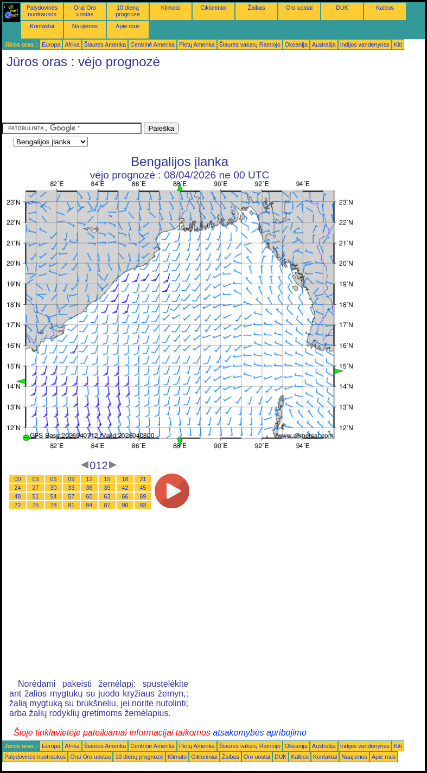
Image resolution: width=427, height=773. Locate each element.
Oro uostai (299, 7)
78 (53, 505)
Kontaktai (42, 26)
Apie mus (127, 26)
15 (107, 479)
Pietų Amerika (197, 44)
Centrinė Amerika (152, 44)
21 (143, 479)
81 (71, 505)
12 (89, 479)
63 (107, 496)
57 (71, 496)
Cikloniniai (213, 7)
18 (125, 479)
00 (18, 479)
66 (125, 496)
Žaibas (256, 7)
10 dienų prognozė (127, 10)
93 (143, 505)
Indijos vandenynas (365, 44)
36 (89, 487)
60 (89, 496)
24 (18, 487)
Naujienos (85, 26)
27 (36, 487)
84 (89, 505)
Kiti (398, 44)
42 (125, 487)
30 (53, 487)
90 (125, 505)
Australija (324, 44)
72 (18, 505)
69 (143, 496)
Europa (51, 44)
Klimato (171, 7)
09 (71, 479)
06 (53, 479)
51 (36, 496)
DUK (342, 7)
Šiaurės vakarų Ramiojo (250, 44)
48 (18, 496)
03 (36, 479)
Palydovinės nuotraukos (42, 10)
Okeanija (296, 44)
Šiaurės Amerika (105, 44)
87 (107, 505)
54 (53, 496)
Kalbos (385, 7)
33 (71, 487)
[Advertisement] (199, 98)
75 (36, 505)
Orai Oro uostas (85, 10)
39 (107, 487)
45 (143, 487)
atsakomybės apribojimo (260, 732)
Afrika (72, 44)
